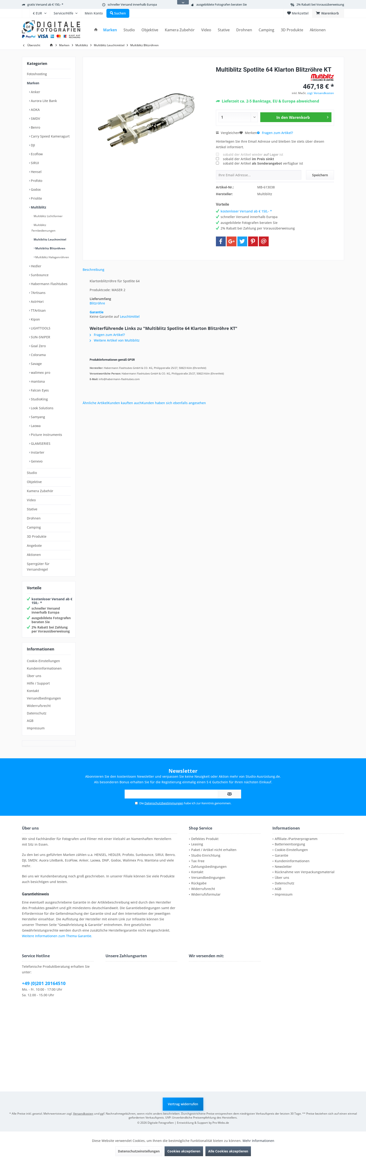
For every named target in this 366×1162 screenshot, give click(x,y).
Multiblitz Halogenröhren (52, 257)
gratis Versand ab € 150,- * (45, 4)
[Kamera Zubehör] (180, 30)
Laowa (35, 426)
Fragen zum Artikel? (275, 133)
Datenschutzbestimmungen (163, 803)
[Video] (206, 30)
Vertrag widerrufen (183, 1104)
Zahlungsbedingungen (209, 866)
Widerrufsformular (206, 894)
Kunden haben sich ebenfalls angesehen (174, 403)
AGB (30, 720)
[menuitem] (25, 13)
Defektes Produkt (204, 839)
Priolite (36, 198)
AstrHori (37, 301)
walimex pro (40, 372)
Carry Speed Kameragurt (50, 136)
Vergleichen (227, 133)
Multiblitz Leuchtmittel (49, 239)
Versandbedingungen (44, 698)
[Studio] (129, 30)
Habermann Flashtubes (48, 284)
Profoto (36, 180)
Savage (36, 363)
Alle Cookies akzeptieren (228, 1151)
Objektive (34, 482)
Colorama (38, 355)
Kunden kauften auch (125, 403)
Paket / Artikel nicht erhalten (213, 850)
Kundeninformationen (44, 668)
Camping (34, 527)
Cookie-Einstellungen (43, 661)
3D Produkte (36, 536)
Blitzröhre (97, 303)
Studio (32, 472)
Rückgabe (199, 883)
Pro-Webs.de (220, 1123)
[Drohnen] (244, 30)
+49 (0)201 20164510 (44, 983)
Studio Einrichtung (205, 855)
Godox (35, 189)
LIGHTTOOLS (40, 328)
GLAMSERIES (40, 443)
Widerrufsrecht (39, 705)
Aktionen (34, 554)
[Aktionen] (317, 30)
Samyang (37, 417)
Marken (33, 83)
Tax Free (197, 861)
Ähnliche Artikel (95, 403)
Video (31, 500)
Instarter (37, 452)
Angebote (34, 545)
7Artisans (38, 292)
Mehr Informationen (258, 1140)
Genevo (36, 461)
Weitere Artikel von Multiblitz (115, 340)
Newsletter (283, 866)
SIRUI (34, 163)
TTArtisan (38, 310)
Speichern (320, 175)
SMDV (35, 118)
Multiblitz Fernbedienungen (44, 228)
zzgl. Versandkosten (320, 93)
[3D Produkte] (292, 30)
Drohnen (34, 518)
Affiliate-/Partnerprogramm (296, 839)
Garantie (96, 312)
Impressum (36, 728)
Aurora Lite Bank (43, 101)
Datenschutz (36, 713)
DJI (32, 145)
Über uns (34, 676)
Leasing (197, 844)
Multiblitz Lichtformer (48, 216)
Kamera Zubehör (40, 491)
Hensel (36, 172)
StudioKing (39, 399)
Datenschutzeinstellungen (139, 1151)
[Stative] (224, 30)
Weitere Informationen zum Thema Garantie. (57, 936)
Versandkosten (83, 1114)
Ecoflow (36, 154)
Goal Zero (38, 346)
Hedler (35, 266)
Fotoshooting (37, 74)
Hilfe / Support (38, 683)
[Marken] (110, 30)
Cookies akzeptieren (183, 1151)
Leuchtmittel (130, 316)
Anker (35, 92)
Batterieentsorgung (290, 844)
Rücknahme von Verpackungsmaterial (304, 872)
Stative (32, 509)
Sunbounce (39, 275)
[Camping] (266, 30)
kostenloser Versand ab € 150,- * (52, 601)
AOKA (35, 109)
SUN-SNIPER (40, 337)
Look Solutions (41, 408)
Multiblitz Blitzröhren (50, 248)
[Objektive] (150, 30)
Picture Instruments (46, 434)
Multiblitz (38, 207)
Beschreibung (93, 269)
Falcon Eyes (39, 390)
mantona (37, 381)
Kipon (35, 319)
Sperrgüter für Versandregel (38, 567)
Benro (35, 127)
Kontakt (33, 691)
